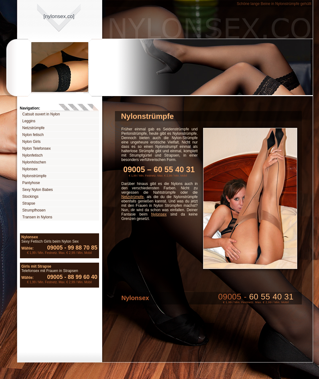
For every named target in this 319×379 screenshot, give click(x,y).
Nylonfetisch (32, 155)
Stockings (30, 196)
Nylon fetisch (33, 135)
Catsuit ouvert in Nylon (41, 114)
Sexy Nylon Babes (37, 189)
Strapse (28, 203)
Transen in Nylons (37, 217)
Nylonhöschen (34, 162)
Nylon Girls (31, 141)
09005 (55, 248)
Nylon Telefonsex (36, 148)
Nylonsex (30, 169)
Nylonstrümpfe (34, 176)
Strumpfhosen (34, 210)
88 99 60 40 (80, 277)
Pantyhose (31, 183)
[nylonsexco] (59, 16)
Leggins (29, 121)
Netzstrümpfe (33, 128)
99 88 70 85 (80, 248)
